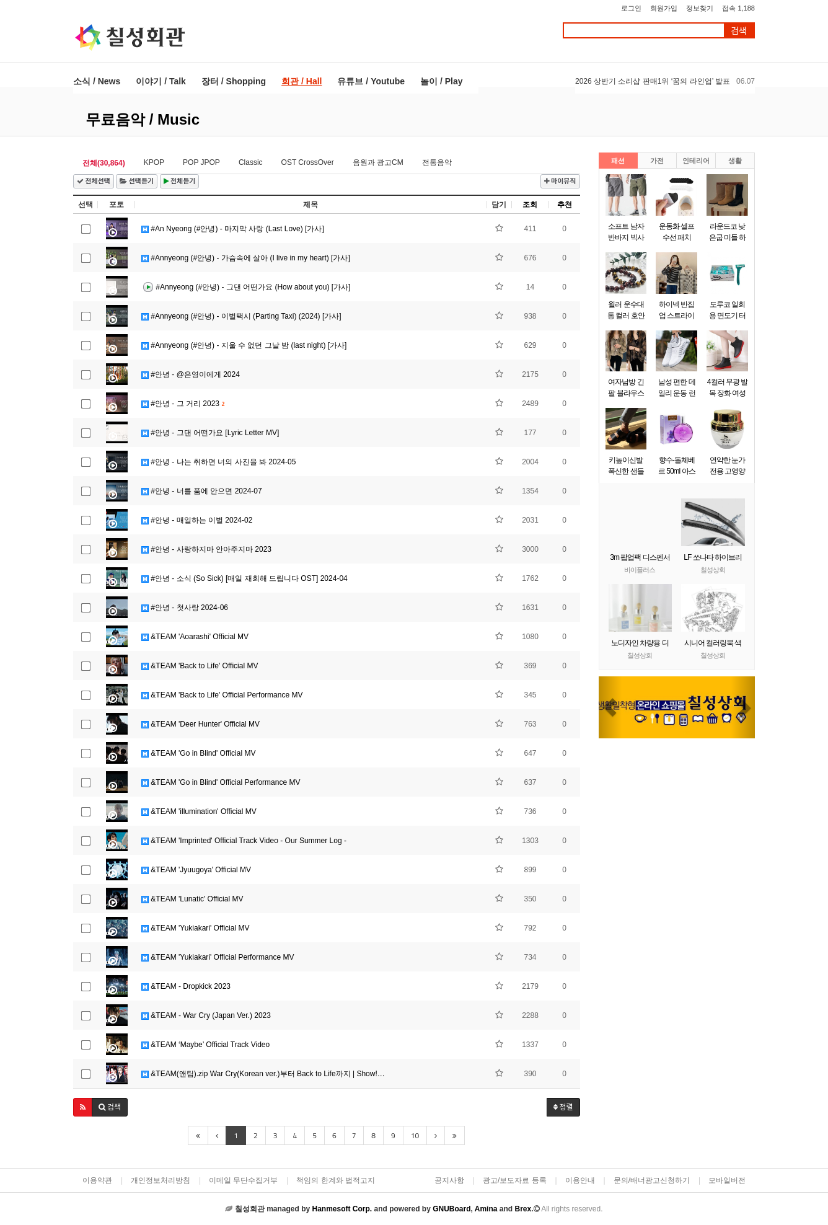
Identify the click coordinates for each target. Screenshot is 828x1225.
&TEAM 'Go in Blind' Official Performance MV (220, 782)
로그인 (631, 8)
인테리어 (696, 160)
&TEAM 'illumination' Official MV (199, 811)
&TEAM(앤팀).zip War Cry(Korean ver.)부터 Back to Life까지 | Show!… (263, 1073)
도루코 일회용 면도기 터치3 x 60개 (727, 315)
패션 (618, 160)
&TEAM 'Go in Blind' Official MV (198, 753)
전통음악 (437, 162)
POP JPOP (201, 162)
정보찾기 (699, 8)
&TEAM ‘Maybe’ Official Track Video (205, 1044)
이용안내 (580, 1180)
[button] (82, 1107)
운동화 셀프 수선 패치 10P (676, 237)
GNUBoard (451, 1209)
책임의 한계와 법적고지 (335, 1180)
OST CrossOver (307, 162)
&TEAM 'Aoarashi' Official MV (195, 636)
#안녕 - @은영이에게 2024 (190, 374)
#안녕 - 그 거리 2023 (182, 403)
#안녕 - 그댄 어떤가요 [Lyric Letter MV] (210, 432)
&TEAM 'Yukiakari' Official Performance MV (217, 957)
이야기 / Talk (161, 81)
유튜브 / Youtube (371, 81)
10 (415, 1135)
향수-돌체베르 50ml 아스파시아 (676, 471)
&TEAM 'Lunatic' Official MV (192, 899)
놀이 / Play (441, 81)
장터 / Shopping (233, 81)
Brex (522, 1209)
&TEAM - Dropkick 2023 (186, 986)
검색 (739, 30)
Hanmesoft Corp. (342, 1209)
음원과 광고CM (378, 162)
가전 (657, 160)
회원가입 (663, 8)
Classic (251, 162)
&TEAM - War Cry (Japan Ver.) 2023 (206, 1015)
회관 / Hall (301, 81)
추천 (564, 204)
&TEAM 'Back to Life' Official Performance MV (221, 695)
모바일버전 (727, 1180)
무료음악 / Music (143, 119)
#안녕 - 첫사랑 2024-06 (184, 607)
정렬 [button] (563, 1107)
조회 (529, 204)
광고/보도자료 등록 (515, 1180)
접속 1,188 (738, 8)
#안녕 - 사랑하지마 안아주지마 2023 (206, 549)
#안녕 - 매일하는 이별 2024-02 (196, 520)
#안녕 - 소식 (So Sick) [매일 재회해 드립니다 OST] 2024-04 (244, 578)
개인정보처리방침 (160, 1180)
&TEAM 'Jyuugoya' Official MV (196, 869)
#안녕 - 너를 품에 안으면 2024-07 (201, 491)
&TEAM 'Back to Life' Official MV (199, 665)
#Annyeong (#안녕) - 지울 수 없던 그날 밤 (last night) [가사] (243, 345)
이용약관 (97, 1180)
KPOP (154, 162)
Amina (486, 1209)
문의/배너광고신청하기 (652, 1180)
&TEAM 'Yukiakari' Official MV (195, 928)
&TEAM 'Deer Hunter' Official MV (200, 724)
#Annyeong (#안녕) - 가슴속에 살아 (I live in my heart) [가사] (245, 258)
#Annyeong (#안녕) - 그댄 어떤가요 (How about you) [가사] (245, 287)
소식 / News (96, 81)
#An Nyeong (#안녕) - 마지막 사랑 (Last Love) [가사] (232, 228)
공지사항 (449, 1180)
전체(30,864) (103, 163)
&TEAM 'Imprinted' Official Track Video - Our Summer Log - (243, 840)
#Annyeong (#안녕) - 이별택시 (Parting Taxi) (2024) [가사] (241, 316)
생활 (735, 160)
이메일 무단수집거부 (243, 1180)
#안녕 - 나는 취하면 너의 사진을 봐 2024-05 (218, 462)
